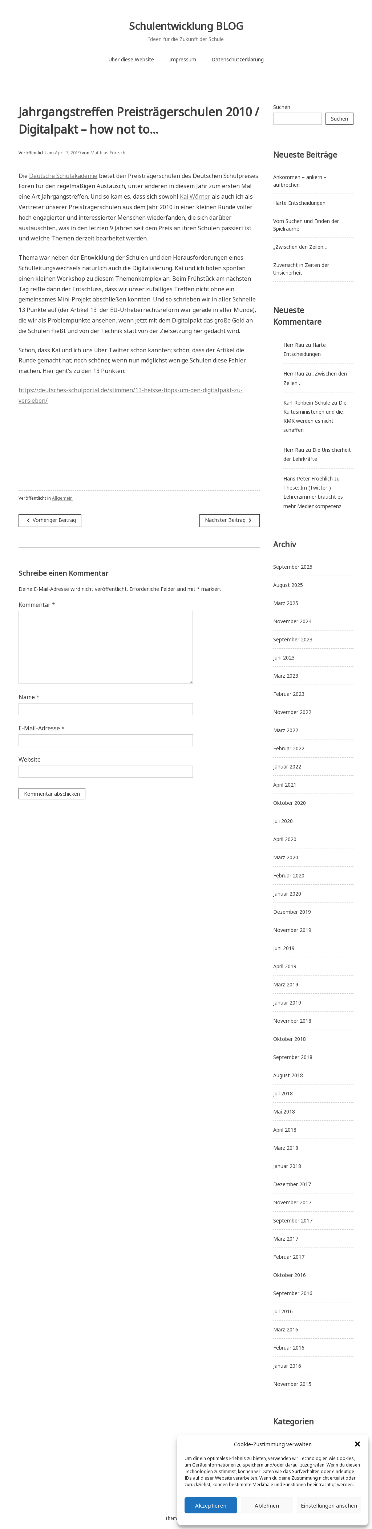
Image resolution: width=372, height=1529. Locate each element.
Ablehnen (267, 1505)
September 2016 (292, 1293)
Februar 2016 (288, 1347)
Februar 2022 (288, 748)
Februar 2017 (288, 1256)
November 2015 (292, 1383)
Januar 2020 (287, 893)
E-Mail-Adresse (42, 728)
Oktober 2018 (289, 1038)
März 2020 (285, 857)
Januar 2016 (287, 1365)
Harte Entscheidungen (299, 202)
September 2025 (292, 566)
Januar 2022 (287, 766)
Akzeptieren (210, 1505)
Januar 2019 (287, 1002)
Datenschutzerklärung (237, 59)
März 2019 (285, 984)
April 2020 (284, 839)
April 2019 (284, 966)
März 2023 (285, 675)
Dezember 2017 (292, 1184)
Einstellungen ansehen (329, 1505)
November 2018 (292, 1020)
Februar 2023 (288, 693)
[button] (357, 1444)
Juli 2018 (283, 1093)
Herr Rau (293, 344)
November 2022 (292, 712)
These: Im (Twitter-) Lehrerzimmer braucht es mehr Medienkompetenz (313, 496)
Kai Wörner (195, 196)
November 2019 (292, 929)
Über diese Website (131, 59)
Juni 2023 (284, 657)
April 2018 (284, 1129)
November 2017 (292, 1202)
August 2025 (288, 584)
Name (29, 697)
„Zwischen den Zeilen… (300, 246)
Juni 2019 (284, 948)
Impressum (182, 59)
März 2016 (285, 1329)
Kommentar (37, 605)
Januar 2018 (287, 1166)
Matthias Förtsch (107, 153)
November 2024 (292, 621)
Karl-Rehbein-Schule (306, 402)
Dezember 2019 (292, 911)
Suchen (281, 107)
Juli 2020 (283, 821)
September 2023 (292, 639)
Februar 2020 (288, 875)
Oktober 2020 (289, 802)
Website (30, 759)
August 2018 (288, 1075)
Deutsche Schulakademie (63, 176)
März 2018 (285, 1147)
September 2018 (292, 1057)
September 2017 (292, 1220)
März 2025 (285, 603)
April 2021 (284, 784)
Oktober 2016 (289, 1275)
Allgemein (62, 498)
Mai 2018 (284, 1111)
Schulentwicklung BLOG (186, 26)
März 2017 (285, 1238)
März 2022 (285, 730)
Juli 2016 (283, 1311)
